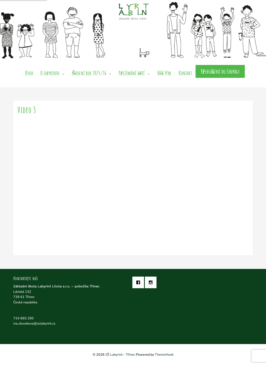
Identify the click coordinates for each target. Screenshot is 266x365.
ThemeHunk (164, 354)
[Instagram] (151, 282)
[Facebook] (139, 282)
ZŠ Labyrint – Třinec (120, 354)
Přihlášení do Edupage (220, 71)
